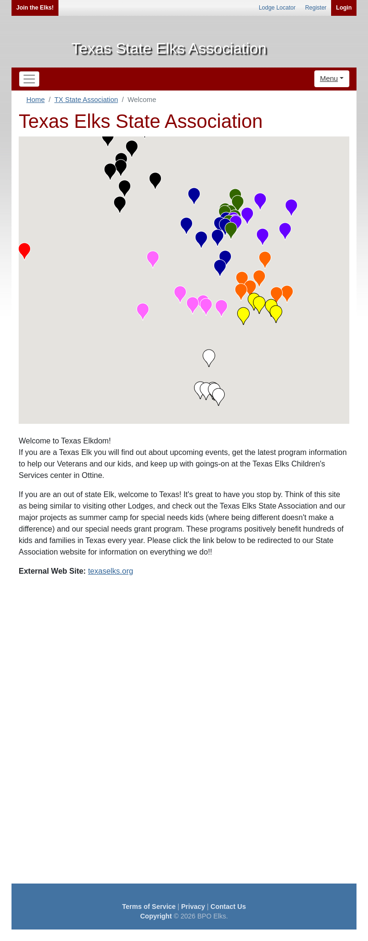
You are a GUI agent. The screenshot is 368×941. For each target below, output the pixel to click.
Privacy (193, 906)
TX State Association (86, 99)
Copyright (156, 916)
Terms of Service (149, 906)
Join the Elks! (35, 7)
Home (35, 99)
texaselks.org (110, 571)
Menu (329, 78)
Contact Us (228, 906)
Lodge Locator (277, 7)
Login (344, 7)
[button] (24, 251)
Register (316, 7)
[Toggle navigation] (29, 79)
